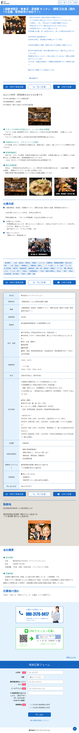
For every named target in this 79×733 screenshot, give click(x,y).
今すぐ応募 (73, 3)
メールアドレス (18, 688)
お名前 (21, 672)
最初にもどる (71, 657)
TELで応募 (39, 87)
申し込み (39, 714)
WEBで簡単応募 (14, 87)
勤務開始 (21, 705)
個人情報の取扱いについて (39, 720)
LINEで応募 (64, 87)
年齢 (23, 677)
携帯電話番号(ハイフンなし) (18, 683)
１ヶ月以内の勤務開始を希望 (39, 705)
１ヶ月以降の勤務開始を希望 (39, 708)
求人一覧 (62, 3)
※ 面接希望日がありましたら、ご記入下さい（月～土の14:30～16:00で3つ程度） (18, 696)
